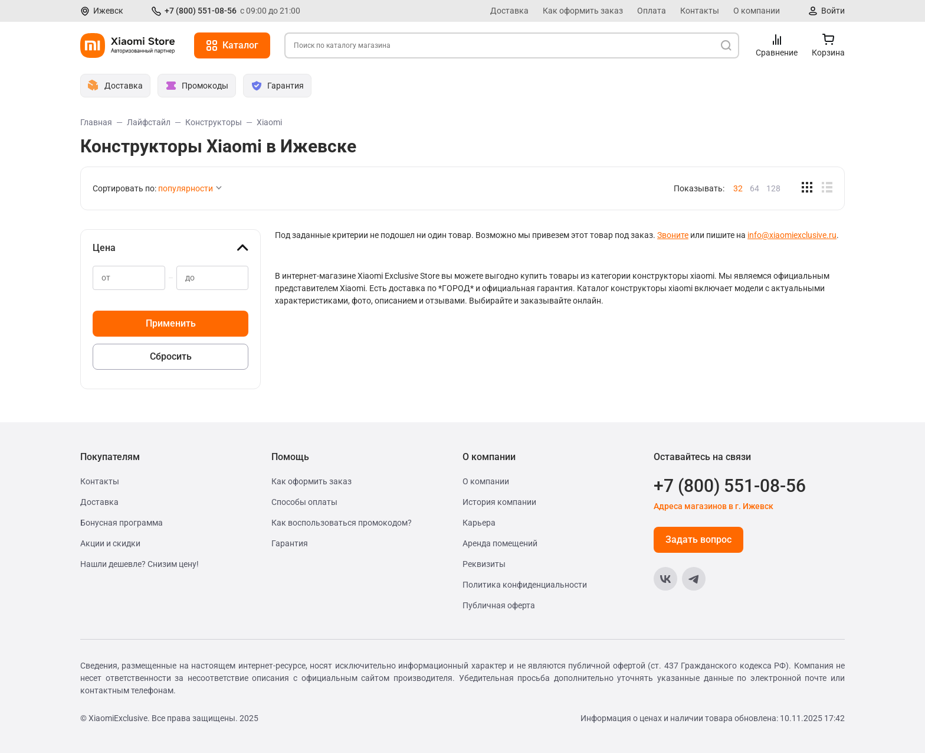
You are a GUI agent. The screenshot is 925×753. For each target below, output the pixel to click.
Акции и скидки (110, 543)
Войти (833, 10)
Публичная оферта (498, 605)
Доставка (509, 10)
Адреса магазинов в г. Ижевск (713, 506)
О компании (756, 10)
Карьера (479, 522)
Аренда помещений (499, 543)
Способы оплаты (304, 502)
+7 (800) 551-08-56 (201, 10)
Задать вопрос (698, 539)
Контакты (699, 10)
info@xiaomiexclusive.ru (792, 235)
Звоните (672, 235)
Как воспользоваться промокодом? (341, 522)
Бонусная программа (121, 522)
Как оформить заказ (583, 10)
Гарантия (289, 543)
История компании (499, 502)
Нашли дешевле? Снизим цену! (139, 564)
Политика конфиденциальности (524, 584)
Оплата (651, 10)
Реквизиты (484, 564)
